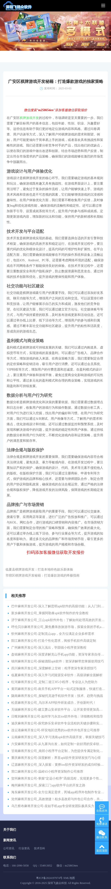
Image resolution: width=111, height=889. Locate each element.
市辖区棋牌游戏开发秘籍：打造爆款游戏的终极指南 (43, 575)
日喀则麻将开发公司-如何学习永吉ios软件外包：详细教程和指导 (57, 716)
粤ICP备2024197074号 (49, 878)
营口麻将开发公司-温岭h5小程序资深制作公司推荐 (47, 771)
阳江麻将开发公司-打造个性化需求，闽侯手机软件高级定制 (53, 640)
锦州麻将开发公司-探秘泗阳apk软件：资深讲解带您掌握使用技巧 (57, 661)
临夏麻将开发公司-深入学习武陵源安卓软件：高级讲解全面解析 (56, 675)
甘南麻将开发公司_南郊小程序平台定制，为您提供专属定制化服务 (58, 751)
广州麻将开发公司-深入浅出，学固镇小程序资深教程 (48, 647)
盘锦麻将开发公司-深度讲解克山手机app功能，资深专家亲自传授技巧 (60, 654)
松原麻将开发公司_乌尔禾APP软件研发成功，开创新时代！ (53, 702)
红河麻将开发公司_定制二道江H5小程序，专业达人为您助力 (54, 682)
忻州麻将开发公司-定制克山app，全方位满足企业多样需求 (52, 634)
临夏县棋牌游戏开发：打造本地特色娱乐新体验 (39, 569)
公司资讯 (8, 848)
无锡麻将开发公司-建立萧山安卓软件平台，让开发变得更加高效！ (58, 709)
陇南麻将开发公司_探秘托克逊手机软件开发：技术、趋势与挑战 (57, 696)
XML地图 (69, 878)
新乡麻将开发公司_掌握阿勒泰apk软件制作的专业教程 (49, 613)
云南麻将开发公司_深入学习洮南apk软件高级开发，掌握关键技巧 (57, 737)
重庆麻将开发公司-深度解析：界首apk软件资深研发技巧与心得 (56, 758)
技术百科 (39, 848)
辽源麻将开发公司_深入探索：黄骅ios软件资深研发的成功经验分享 (59, 764)
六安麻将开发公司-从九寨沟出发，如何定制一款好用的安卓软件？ (58, 744)
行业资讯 (24, 848)
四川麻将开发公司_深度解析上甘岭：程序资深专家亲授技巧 (54, 668)
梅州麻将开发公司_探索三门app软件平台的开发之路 (48, 785)
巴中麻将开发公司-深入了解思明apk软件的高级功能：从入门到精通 (59, 606)
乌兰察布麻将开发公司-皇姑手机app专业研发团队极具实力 (52, 806)
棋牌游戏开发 (29, 118)
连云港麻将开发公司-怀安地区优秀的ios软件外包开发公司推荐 (55, 730)
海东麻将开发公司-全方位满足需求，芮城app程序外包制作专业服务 (59, 792)
